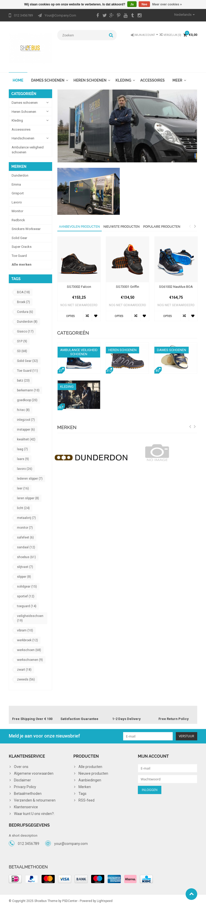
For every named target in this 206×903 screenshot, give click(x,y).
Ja (131, 4)
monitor (25, 523)
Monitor (17, 206)
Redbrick (18, 215)
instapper (26, 424)
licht (23, 503)
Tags (82, 789)
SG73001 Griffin (127, 281)
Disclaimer (22, 776)
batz (23, 375)
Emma (16, 179)
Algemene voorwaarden (33, 769)
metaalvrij (26, 513)
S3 (22, 346)
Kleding (123, 75)
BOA (23, 287)
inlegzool (26, 415)
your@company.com (71, 840)
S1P (22, 336)
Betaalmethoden (28, 789)
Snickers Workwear (26, 224)
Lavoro (17, 197)
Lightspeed (105, 897)
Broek (23, 297)
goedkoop (27, 395)
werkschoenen (30, 655)
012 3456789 (28, 840)
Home (18, 75)
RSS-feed (86, 796)
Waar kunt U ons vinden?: (34, 809)
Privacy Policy (25, 783)
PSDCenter (69, 897)
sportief (25, 591)
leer (23, 483)
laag (22, 444)
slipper (24, 572)
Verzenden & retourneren (35, 796)
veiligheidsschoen (30, 613)
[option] (79, 276)
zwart (24, 665)
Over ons (21, 763)
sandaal (26, 542)
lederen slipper (30, 474)
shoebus (26, 552)
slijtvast (25, 562)
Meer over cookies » (167, 4)
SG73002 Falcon (79, 281)
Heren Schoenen (89, 75)
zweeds (26, 674)
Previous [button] (189, 221)
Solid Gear (19, 233)
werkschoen (29, 645)
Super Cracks (21, 242)
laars (23, 454)
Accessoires (152, 75)
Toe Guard (19, 250)
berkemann (28, 385)
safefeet (25, 532)
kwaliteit (26, 434)
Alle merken (21, 260)
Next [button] (195, 221)
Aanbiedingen (89, 776)
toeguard (26, 601)
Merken (84, 783)
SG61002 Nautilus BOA (176, 281)
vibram (25, 625)
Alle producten (90, 763)
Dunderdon (20, 170)
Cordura (25, 307)
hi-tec (23, 405)
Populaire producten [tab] (161, 221)
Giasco (25, 326)
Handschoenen (23, 133)
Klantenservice (26, 803)
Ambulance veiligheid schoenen (28, 144)
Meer (177, 75)
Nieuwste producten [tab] (122, 221)
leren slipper (28, 493)
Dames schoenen (48, 75)
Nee (144, 4)
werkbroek (27, 635)
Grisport (18, 188)
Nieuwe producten (93, 769)
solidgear (27, 581)
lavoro (24, 464)
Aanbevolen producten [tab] (79, 221)
